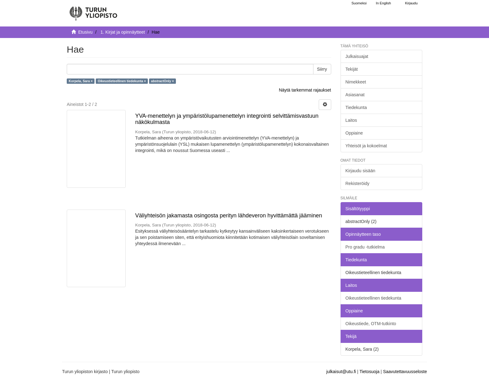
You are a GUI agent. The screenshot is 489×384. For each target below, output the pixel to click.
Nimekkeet (356, 81)
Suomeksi (358, 3)
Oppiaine (354, 132)
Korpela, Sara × (81, 81)
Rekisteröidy (358, 183)
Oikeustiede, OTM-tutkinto (371, 323)
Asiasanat (355, 94)
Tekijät (352, 69)
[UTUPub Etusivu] (93, 11)
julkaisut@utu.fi (341, 371)
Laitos (351, 120)
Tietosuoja (370, 371)
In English (383, 3)
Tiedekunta (356, 107)
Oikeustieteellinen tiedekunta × (122, 81)
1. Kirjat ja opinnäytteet (122, 32)
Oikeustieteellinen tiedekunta (373, 298)
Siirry (322, 69)
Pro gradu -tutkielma (365, 246)
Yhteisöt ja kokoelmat (366, 145)
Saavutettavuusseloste (405, 371)
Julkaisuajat (357, 56)
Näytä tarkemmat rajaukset (305, 90)
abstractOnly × (162, 81)
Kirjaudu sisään (360, 170)
